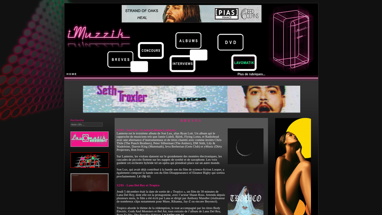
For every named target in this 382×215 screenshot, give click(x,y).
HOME (72, 74)
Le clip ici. (144, 176)
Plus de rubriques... (251, 74)
